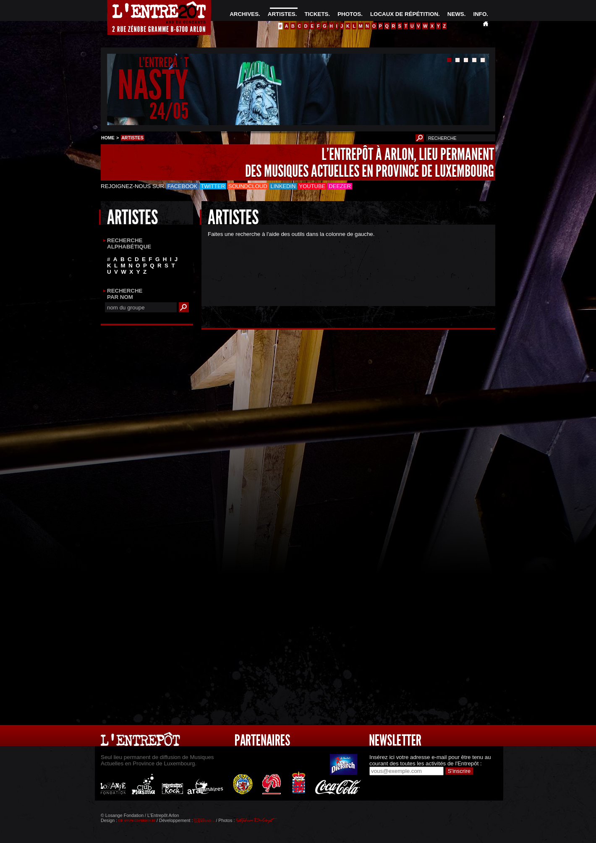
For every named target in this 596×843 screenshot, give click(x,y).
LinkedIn (283, 186)
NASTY (153, 85)
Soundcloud (247, 186)
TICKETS (316, 14)
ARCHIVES (244, 14)
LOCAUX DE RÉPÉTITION (404, 14)
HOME (108, 137)
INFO (479, 14)
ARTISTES (281, 14)
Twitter (213, 186)
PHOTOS (349, 14)
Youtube (312, 186)
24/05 (168, 111)
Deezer (340, 186)
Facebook (182, 186)
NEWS (455, 14)
